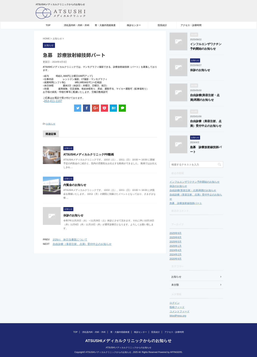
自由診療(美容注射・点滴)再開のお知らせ (193, 190)
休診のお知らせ (73, 218)
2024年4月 (176, 250)
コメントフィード (180, 311)
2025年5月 (176, 241)
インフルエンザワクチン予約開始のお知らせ (195, 181)
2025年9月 (176, 233)
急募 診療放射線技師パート (186, 203)
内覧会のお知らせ (74, 187)
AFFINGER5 (176, 352)
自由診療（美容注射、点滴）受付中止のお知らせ (82, 246)
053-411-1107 (53, 103)
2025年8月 (176, 237)
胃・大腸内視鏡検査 (105, 25)
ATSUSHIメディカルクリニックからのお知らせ (128, 340)
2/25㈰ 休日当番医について (70, 242)
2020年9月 (176, 258)
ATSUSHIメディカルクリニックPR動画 (88, 157)
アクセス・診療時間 (191, 25)
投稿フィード (177, 307)
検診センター (134, 25)
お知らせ (50, 126)
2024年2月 (176, 254)
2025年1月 (176, 245)
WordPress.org (178, 315)
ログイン (175, 302)
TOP (48, 25)
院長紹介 (162, 25)
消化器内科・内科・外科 (76, 25)
